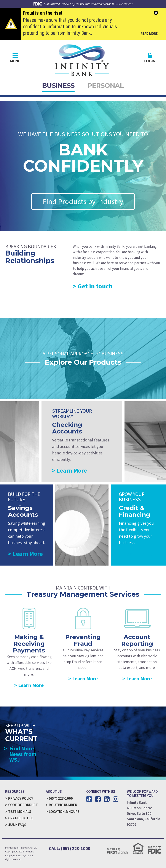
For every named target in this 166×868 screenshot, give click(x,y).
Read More (149, 34)
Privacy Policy (20, 798)
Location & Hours (64, 811)
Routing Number (63, 805)
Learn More (72, 471)
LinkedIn (107, 799)
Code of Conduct (23, 805)
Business (58, 86)
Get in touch (95, 286)
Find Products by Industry (83, 202)
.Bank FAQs (17, 825)
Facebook (98, 799)
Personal (106, 86)
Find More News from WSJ (23, 754)
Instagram (115, 799)
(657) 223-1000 (61, 798)
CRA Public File (20, 818)
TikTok (89, 799)
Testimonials (20, 811)
